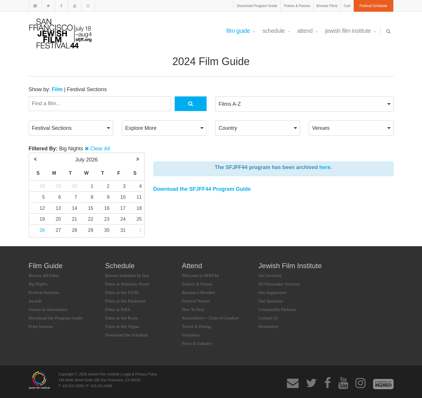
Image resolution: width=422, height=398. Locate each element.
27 (58, 230)
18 (139, 208)
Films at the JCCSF (122, 292)
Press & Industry (197, 343)
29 (58, 186)
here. (325, 167)
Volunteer (191, 335)
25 (139, 219)
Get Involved (270, 275)
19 (42, 219)
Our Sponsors (270, 301)
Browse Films (327, 6)
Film (57, 89)
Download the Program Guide (55, 318)
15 (90, 208)
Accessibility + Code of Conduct (210, 318)
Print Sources (41, 326)
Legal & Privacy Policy (139, 374)
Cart (347, 6)
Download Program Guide (257, 6)
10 (123, 197)
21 (74, 219)
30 (74, 186)
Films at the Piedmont (125, 301)
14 (74, 208)
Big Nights (38, 284)
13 (58, 208)
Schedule (276, 31)
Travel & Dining (196, 326)
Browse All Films (44, 275)
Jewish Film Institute (350, 31)
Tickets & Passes (297, 6)
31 (123, 230)
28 (42, 186)
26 (42, 230)
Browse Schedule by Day (127, 275)
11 (139, 197)
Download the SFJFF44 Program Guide (202, 189)
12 (42, 208)
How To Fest (193, 309)
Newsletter (268, 326)
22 (90, 219)
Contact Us (268, 318)
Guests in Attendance (48, 309)
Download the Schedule (126, 335)
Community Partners (277, 309)
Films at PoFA (117, 309)
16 (106, 208)
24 (123, 219)
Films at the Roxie (121, 318)
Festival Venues (196, 301)
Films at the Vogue (122, 326)
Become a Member (198, 292)
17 (123, 208)
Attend (307, 31)
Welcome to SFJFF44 (200, 275)
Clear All (100, 149)
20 (58, 219)
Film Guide (240, 31)
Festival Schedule (373, 6)
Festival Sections (87, 89)
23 (106, 219)
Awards (35, 301)
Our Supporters (272, 292)
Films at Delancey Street (127, 284)
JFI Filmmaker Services (279, 284)
